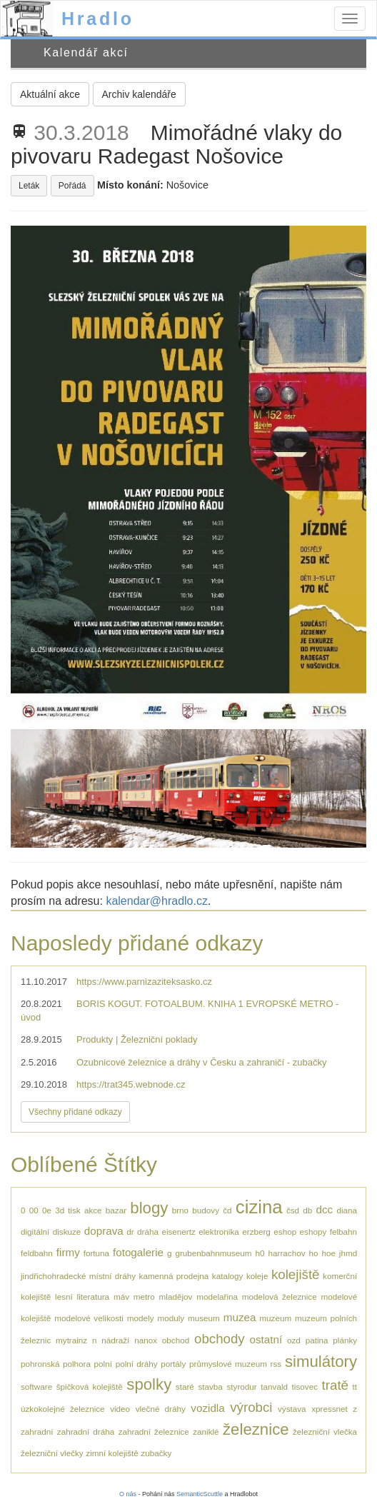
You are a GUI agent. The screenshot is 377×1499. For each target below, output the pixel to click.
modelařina (217, 1296)
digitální (35, 1231)
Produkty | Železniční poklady (137, 1039)
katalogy (227, 1275)
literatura (93, 1296)
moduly (170, 1318)
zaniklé (205, 1431)
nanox (145, 1340)
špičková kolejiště (89, 1386)
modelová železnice (279, 1296)
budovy (205, 1210)
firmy (68, 1252)
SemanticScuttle (199, 1494)
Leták (29, 186)
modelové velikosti (89, 1318)
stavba (210, 1386)
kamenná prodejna (174, 1275)
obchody (219, 1338)
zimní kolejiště (112, 1453)
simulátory (321, 1361)
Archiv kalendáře (139, 94)
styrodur (241, 1386)
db (307, 1210)
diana (346, 1210)
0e (46, 1210)
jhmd (348, 1253)
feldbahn (37, 1253)
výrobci (251, 1407)
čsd (292, 1210)
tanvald (274, 1386)
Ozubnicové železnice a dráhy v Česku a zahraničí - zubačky (201, 1062)
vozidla (207, 1408)
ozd (294, 1340)
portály (173, 1363)
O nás (127, 1494)
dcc (324, 1209)
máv (121, 1296)
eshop (284, 1231)
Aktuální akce (50, 94)
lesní (64, 1296)
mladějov (176, 1296)
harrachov (287, 1253)
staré (185, 1386)
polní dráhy (137, 1363)
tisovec (305, 1386)
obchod (175, 1340)
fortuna (96, 1253)
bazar (116, 1210)
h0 (260, 1253)
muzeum (275, 1318)
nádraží (115, 1340)
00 (34, 1210)
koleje (257, 1275)
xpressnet (329, 1408)
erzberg (256, 1231)
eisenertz (178, 1231)
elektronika (218, 1231)
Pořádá (72, 186)
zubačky (156, 1453)
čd (227, 1210)
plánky (345, 1340)
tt (355, 1386)
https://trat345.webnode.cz (130, 1084)
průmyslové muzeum (228, 1363)
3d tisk (67, 1210)
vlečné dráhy (161, 1408)
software (36, 1386)
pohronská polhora (56, 1363)
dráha (148, 1231)
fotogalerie (138, 1252)
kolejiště (295, 1274)
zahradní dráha (85, 1431)
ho (313, 1253)
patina (317, 1340)
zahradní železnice (154, 1431)
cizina (259, 1207)
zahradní (37, 1431)
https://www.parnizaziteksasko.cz (144, 981)
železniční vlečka (325, 1431)
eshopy (313, 1231)
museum (204, 1318)
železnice (256, 1429)
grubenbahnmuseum (213, 1253)
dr (130, 1231)
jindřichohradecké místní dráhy (78, 1275)
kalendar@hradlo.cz (157, 901)
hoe (328, 1253)
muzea (239, 1317)
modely (140, 1318)
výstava (292, 1408)
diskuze (67, 1231)
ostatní (266, 1339)
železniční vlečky (52, 1453)
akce (93, 1210)
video (120, 1408)
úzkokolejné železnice (63, 1408)
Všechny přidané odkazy (75, 1112)
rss (276, 1363)
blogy (149, 1208)
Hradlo (97, 19)
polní (103, 1363)
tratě (335, 1385)
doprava (104, 1231)
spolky (148, 1384)
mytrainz (71, 1340)
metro (144, 1296)
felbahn (343, 1231)
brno (180, 1210)
